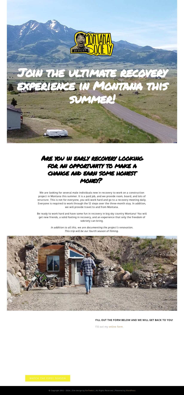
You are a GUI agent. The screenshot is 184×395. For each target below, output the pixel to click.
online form (116, 326)
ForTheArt (89, 390)
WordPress (130, 390)
